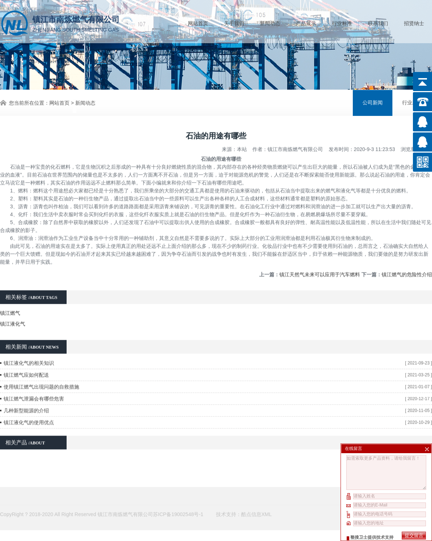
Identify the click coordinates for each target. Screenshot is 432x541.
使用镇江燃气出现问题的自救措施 (41, 379)
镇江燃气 (10, 305)
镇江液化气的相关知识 (29, 355)
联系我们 (378, 22)
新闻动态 (270, 22)
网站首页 (198, 22)
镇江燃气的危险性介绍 (407, 267)
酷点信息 (251, 505)
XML (266, 505)
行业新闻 (412, 102)
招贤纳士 (414, 22)
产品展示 (306, 22)
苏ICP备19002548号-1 (178, 505)
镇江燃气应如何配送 (26, 367)
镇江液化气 (12, 316)
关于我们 (234, 22)
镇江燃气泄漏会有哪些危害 (34, 391)
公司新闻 (373, 102)
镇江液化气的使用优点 (29, 415)
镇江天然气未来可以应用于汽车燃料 (319, 267)
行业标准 (342, 22)
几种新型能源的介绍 (26, 403)
